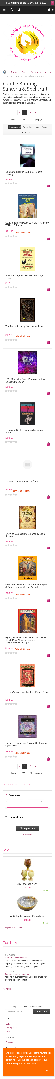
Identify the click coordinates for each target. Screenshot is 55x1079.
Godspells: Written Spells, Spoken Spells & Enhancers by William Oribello (26, 586)
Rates (24, 133)
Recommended (15, 127)
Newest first (27, 127)
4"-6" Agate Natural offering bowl (27, 916)
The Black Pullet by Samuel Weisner (24, 326)
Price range (14, 795)
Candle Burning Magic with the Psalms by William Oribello (27, 224)
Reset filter (27, 834)
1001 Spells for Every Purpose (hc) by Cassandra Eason (25, 380)
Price (37, 127)
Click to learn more (28, 1063)
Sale (8, 1024)
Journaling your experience (17, 974)
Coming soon (11, 1027)
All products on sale (13, 927)
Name (44, 127)
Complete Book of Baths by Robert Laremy (23, 173)
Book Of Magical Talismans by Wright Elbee (24, 276)
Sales (31, 133)
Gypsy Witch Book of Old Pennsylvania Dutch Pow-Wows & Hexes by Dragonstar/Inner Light (25, 640)
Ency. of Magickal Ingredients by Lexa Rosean (25, 535)
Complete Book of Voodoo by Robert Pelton (24, 431)
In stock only (17, 817)
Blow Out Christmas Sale (16, 958)
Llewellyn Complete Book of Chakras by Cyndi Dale (26, 744)
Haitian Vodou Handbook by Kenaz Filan (26, 692)
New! (8, 1031)
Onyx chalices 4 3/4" (27, 884)
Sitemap (9, 1042)
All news (7, 989)
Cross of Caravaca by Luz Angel (22, 481)
